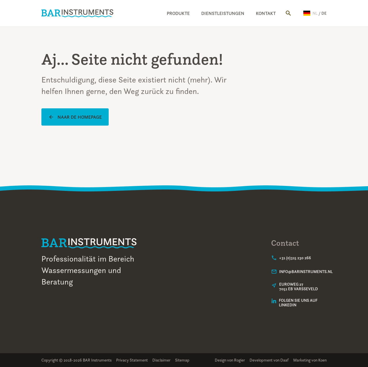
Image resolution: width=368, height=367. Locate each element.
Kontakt (266, 13)
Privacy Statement (132, 360)
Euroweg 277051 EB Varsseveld (298, 286)
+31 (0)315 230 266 (295, 257)
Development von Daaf (269, 360)
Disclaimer (161, 360)
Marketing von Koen (310, 360)
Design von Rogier (230, 360)
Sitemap (182, 360)
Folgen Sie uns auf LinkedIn (298, 302)
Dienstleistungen (222, 13)
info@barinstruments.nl (306, 271)
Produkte (178, 13)
